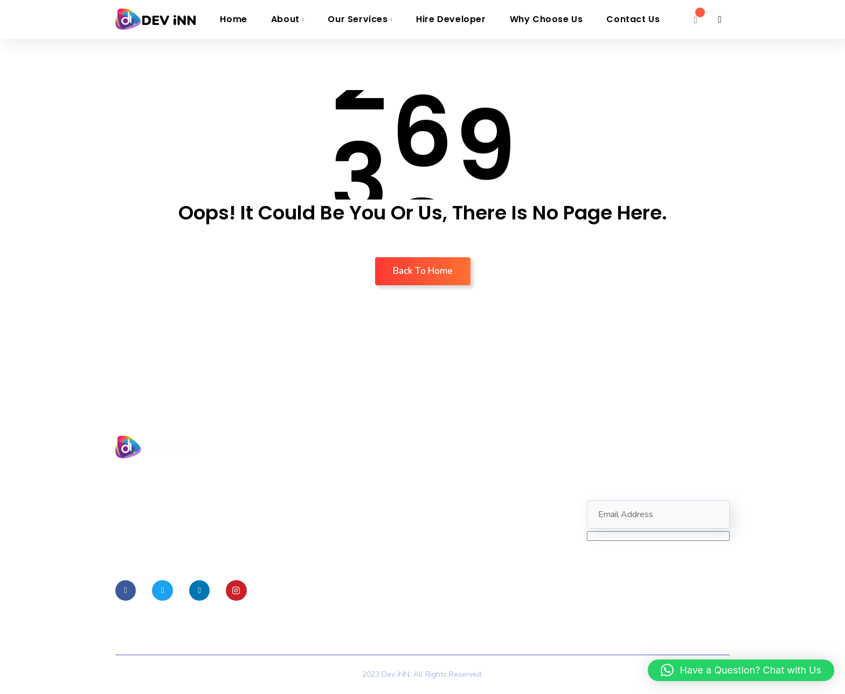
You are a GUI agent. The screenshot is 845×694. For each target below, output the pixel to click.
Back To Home (423, 271)
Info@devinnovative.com (491, 515)
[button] (741, 670)
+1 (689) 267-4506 (485, 532)
